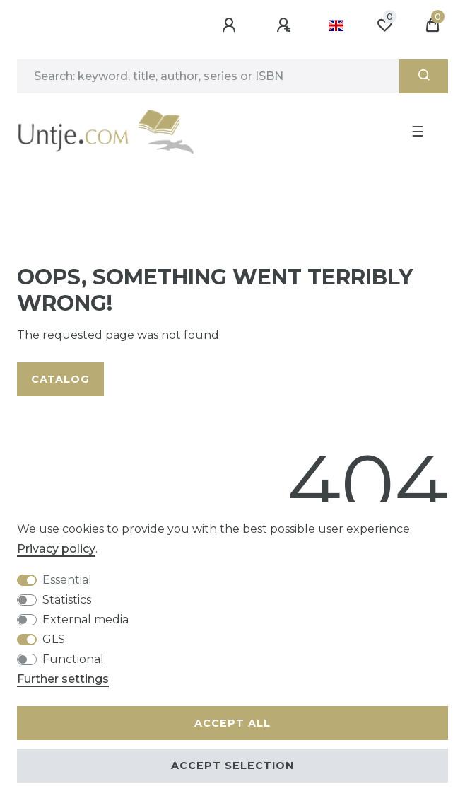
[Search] (423, 76)
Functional (73, 659)
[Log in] (231, 25)
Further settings (63, 679)
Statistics (66, 599)
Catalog (60, 379)
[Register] (285, 25)
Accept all (232, 723)
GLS (53, 639)
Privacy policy (56, 548)
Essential (67, 580)
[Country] (336, 25)
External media (85, 619)
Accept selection (232, 765)
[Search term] (208, 76)
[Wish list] (384, 25)
